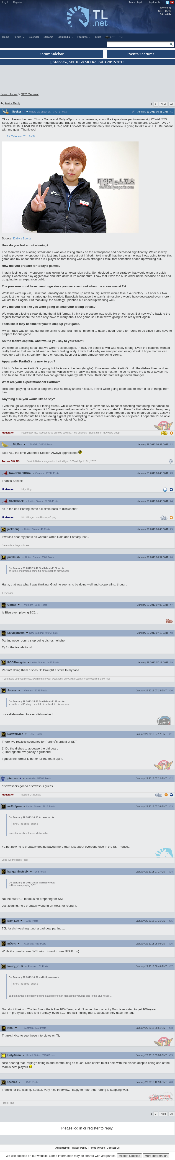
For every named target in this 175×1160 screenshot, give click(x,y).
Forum (19, 37)
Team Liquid (136, 2)
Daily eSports (22, 238)
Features (84, 37)
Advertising (62, 1148)
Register (17, 2)
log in (77, 1129)
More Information (155, 1155)
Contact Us (113, 1148)
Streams (48, 37)
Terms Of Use (97, 1148)
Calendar (34, 37)
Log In (5, 2)
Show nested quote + (27, 824)
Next (163, 104)
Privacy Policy (79, 1148)
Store (98, 37)
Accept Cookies (129, 1155)
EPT (110, 37)
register (94, 1129)
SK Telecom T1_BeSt (20, 136)
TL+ (121, 37)
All (171, 104)
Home (5, 37)
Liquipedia (154, 2)
